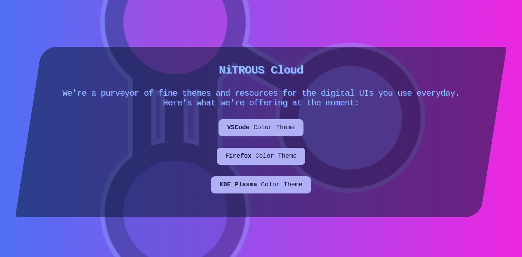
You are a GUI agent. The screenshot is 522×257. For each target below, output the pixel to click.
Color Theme (261, 131)
